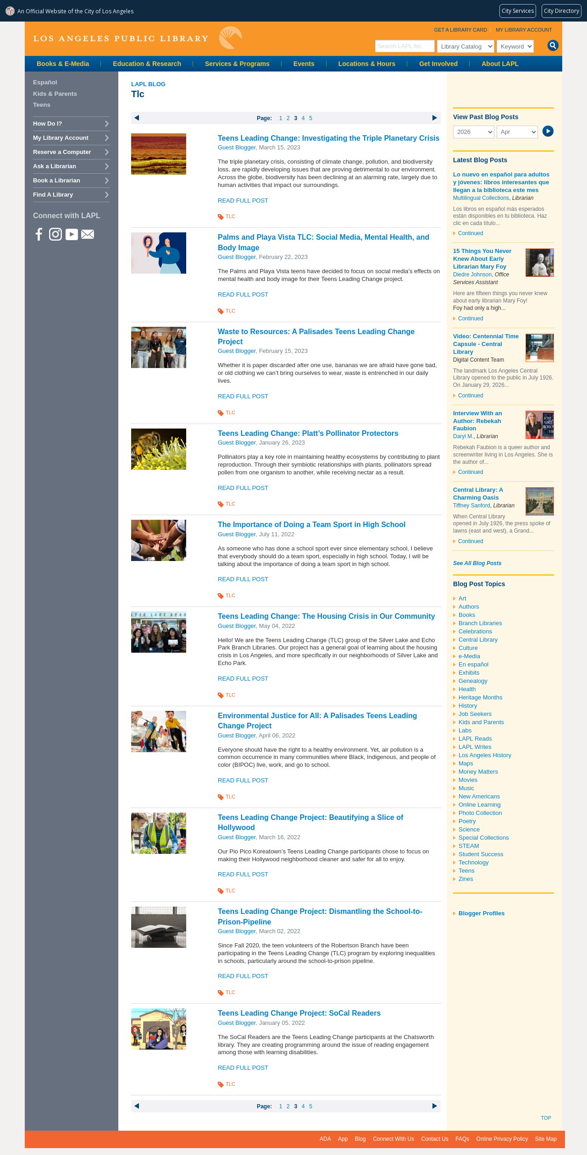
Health (467, 689)
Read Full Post (243, 200)
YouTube (71, 233)
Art (462, 598)
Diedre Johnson (472, 274)
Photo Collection (480, 812)
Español (45, 82)
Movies (468, 779)
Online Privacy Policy (502, 1139)
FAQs (462, 1139)
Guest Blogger (236, 147)
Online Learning (480, 804)
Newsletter (87, 233)
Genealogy (473, 680)
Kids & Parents (55, 93)
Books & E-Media (63, 63)
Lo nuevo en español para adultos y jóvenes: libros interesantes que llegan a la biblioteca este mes (501, 182)
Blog (360, 1139)
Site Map (546, 1139)
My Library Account (524, 30)
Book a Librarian (56, 180)
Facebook (39, 233)
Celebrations (475, 631)
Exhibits (469, 672)
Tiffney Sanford (471, 505)
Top (546, 1118)
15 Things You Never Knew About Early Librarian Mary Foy (482, 259)
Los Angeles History (485, 755)
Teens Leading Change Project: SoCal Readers (299, 1013)
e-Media (469, 656)
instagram (55, 233)
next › (434, 118)
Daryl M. (463, 436)
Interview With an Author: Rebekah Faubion (477, 421)
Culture (468, 647)
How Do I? (47, 123)
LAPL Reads (475, 738)
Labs (465, 730)
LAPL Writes (475, 746)
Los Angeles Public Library (137, 38)
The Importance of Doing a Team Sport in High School (312, 524)
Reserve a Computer (62, 151)
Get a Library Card (460, 30)
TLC (230, 216)
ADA (325, 1139)
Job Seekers (475, 713)
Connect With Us (393, 1139)
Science (469, 829)
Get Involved (438, 63)
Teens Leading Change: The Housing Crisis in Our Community (326, 616)
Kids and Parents (481, 722)
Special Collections (484, 837)
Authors (469, 606)
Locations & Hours (366, 63)
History (468, 705)
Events (304, 63)
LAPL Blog (148, 84)
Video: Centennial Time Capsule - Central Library (486, 344)
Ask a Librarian (54, 166)
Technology (474, 862)
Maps (466, 763)
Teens (467, 870)
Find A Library (53, 194)
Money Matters (478, 771)
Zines (466, 878)
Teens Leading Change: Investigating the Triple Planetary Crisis (328, 138)
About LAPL (500, 63)
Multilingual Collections (481, 198)
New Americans (479, 796)
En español (473, 664)
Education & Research (147, 63)
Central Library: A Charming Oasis (478, 493)
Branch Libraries (480, 623)
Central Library (478, 639)
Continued (470, 233)
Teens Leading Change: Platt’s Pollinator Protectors (308, 433)
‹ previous (136, 118)
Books (467, 614)
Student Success (481, 854)
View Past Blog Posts (485, 117)
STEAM (469, 845)
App (343, 1139)
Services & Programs (237, 63)
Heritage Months (480, 697)
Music (466, 788)
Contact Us (435, 1139)
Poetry (467, 821)
